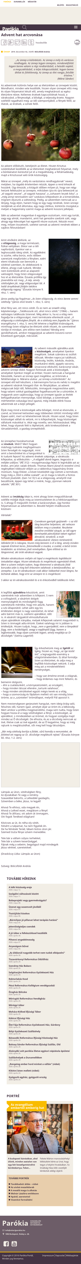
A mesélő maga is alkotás (24, 1190)
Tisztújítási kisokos (19, 913)
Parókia (10, 29)
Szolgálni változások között (24, 893)
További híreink (21, 878)
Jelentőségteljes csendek (22, 926)
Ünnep (7, 51)
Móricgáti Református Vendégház (27, 998)
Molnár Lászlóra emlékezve (25, 1193)
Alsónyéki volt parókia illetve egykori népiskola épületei (39, 1051)
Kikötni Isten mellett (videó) (24, 1070)
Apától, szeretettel (20, 1196)
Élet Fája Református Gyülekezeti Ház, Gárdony (34, 1024)
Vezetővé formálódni (21, 1199)
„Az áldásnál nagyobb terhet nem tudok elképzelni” (37, 952)
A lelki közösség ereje (20, 887)
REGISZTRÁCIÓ (72, 5)
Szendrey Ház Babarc (20, 965)
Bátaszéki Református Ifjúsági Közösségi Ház (33, 1037)
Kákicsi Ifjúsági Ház (19, 1018)
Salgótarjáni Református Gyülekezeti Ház (31, 972)
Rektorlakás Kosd (18, 978)
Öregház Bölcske (18, 992)
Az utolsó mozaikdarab (22, 1187)
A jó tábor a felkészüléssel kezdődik (28, 933)
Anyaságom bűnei (18, 946)
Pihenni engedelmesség (21, 939)
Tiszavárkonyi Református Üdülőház (28, 959)
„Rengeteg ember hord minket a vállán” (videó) (34, 1064)
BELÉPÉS (60, 5)
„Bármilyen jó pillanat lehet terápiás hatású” (33, 920)
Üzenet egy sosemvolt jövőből (25, 906)
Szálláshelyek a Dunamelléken (25, 1057)
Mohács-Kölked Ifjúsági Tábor (25, 1011)
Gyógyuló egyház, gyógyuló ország (27, 1077)
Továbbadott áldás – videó (24, 1184)
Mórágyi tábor (16, 1005)
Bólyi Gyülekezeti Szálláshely (24, 1031)
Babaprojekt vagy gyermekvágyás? (28, 900)
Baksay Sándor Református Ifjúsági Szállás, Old (34, 1044)
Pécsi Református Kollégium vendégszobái (32, 985)
